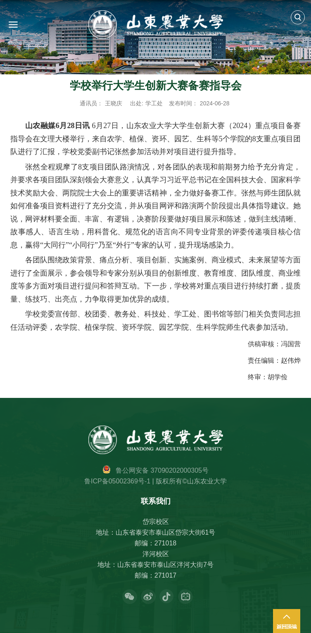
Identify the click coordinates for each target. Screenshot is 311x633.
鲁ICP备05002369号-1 (117, 481)
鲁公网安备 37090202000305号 (162, 470)
